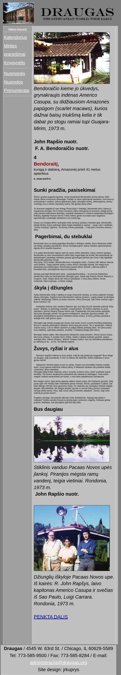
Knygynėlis (14, 62)
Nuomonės (14, 73)
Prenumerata (16, 90)
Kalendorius (15, 37)
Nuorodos (13, 81)
